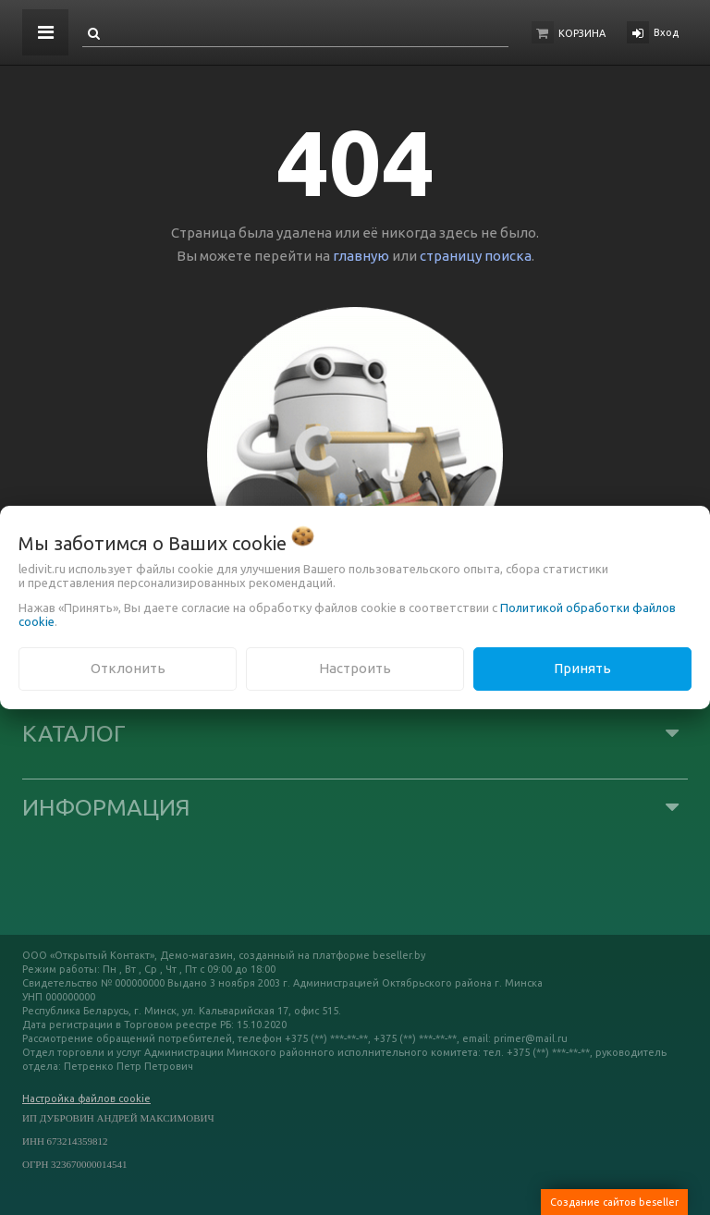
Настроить (355, 668)
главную (361, 256)
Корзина (582, 33)
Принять (582, 668)
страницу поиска (476, 256)
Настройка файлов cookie (86, 1098)
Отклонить (128, 668)
